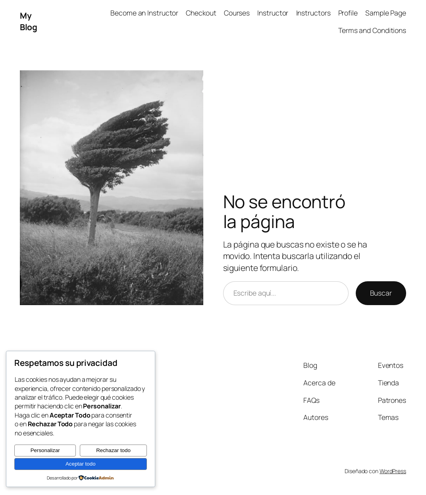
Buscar (381, 293)
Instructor (272, 12)
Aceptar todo (81, 464)
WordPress (393, 471)
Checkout (201, 12)
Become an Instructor (144, 12)
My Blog (28, 21)
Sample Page (385, 12)
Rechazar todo (113, 450)
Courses (237, 12)
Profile (348, 12)
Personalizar (45, 450)
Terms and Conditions (372, 30)
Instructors (313, 12)
